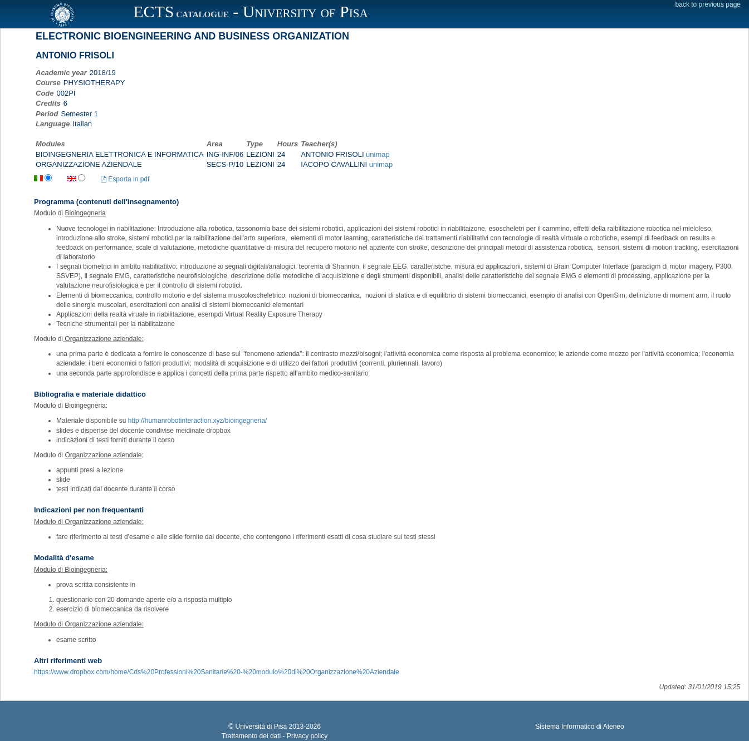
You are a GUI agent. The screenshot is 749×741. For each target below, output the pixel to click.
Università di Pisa (261, 726)
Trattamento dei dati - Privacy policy (274, 736)
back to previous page (708, 4)
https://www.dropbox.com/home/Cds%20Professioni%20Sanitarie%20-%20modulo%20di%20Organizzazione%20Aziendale (216, 672)
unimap (378, 154)
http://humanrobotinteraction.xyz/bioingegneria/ (197, 420)
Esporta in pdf (125, 179)
